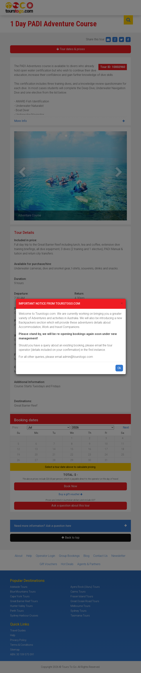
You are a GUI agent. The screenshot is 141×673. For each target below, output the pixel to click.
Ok (119, 368)
